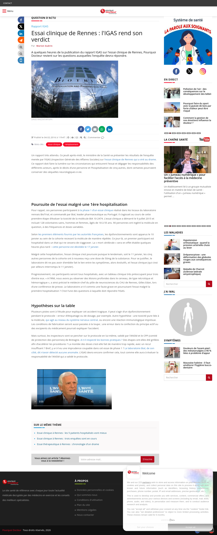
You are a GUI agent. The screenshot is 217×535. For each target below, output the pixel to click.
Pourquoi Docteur (12, 530)
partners (146, 482)
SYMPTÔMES (172, 340)
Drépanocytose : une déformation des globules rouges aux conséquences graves (197, 258)
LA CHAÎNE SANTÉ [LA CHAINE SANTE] (176, 139)
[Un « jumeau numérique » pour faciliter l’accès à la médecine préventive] (188, 159)
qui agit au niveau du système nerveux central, (72, 319)
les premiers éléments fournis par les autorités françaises (71, 234)
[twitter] (190, 71)
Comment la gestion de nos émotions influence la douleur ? (197, 120)
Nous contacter (85, 514)
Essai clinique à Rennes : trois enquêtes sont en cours (67, 438)
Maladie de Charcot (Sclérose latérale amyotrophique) (193, 272)
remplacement (71, 144)
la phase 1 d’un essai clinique (96, 210)
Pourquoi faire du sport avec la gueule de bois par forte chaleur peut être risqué (197, 107)
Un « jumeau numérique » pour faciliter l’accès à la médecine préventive (184, 178)
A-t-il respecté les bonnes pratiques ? (101, 339)
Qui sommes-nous (87, 494)
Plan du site (83, 504)
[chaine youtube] (205, 140)
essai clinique (54, 144)
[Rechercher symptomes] (209, 377)
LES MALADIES (173, 232)
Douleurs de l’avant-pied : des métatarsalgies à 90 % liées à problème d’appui (197, 351)
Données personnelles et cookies (95, 489)
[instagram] (203, 71)
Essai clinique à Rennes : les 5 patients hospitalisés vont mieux (72, 432)
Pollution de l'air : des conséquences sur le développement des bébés (197, 91)
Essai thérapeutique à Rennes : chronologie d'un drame (68, 444)
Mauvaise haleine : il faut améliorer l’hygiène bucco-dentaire (197, 365)
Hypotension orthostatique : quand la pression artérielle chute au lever (196, 244)
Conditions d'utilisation (90, 499)
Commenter (96, 137)
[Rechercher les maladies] (209, 284)
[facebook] (177, 71)
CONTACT (7, 3)
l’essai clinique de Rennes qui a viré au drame (130, 159)
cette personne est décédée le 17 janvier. (76, 246)
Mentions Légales (86, 509)
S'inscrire (147, 459)
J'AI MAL (169, 291)
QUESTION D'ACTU (43, 18)
